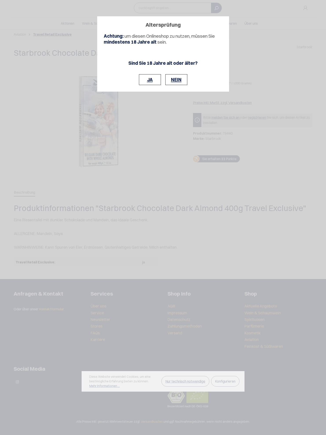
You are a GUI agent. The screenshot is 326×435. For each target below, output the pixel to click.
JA (150, 79)
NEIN (176, 79)
